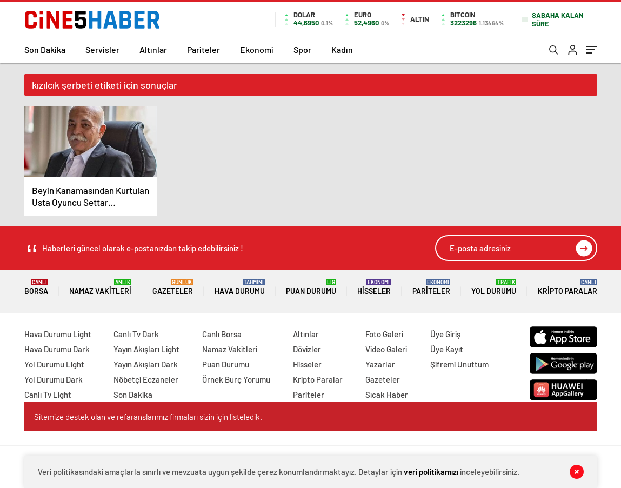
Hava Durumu (240, 287)
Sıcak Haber (386, 394)
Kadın (342, 49)
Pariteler (203, 49)
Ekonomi (256, 49)
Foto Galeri (384, 334)
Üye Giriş (445, 334)
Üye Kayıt (446, 349)
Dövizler (307, 349)
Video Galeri (386, 349)
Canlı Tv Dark (136, 334)
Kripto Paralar (567, 287)
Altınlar (153, 49)
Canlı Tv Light (47, 394)
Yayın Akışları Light (146, 349)
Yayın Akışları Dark (145, 364)
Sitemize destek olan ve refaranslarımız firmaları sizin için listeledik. (148, 417)
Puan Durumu (311, 287)
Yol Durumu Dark (53, 379)
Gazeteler (172, 287)
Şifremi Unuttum (459, 364)
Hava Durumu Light (57, 334)
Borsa (36, 287)
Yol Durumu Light (54, 364)
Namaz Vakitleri (100, 287)
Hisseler (374, 287)
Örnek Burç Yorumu (236, 379)
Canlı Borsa (222, 334)
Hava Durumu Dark (57, 349)
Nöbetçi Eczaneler (145, 379)
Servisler (102, 49)
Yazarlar (380, 364)
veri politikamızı (431, 472)
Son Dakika (44, 49)
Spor (302, 49)
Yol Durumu (493, 287)
